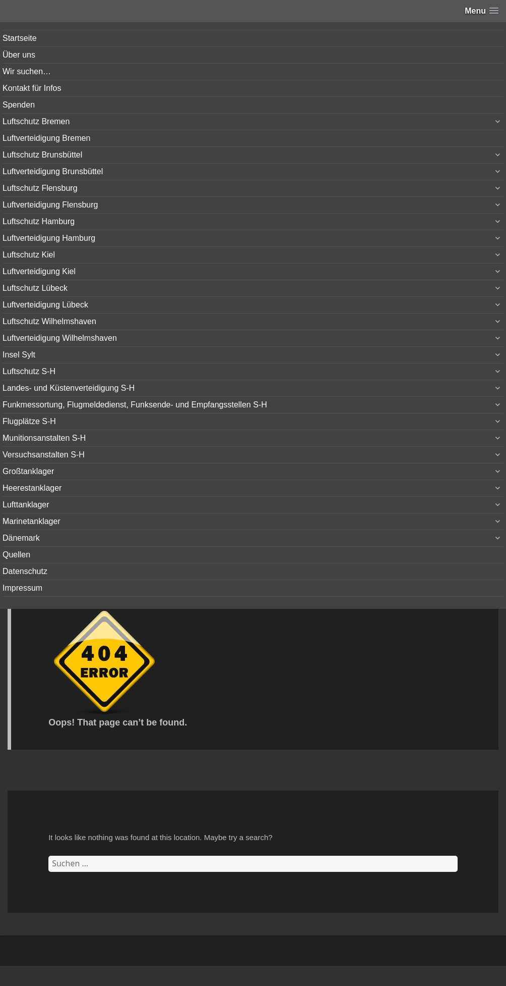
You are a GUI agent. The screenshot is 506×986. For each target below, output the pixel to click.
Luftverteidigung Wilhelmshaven (60, 338)
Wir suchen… (27, 71)
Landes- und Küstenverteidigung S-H (69, 388)
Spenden (19, 104)
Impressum (22, 588)
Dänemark (21, 538)
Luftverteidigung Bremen (46, 138)
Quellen (16, 554)
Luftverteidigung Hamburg (49, 238)
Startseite (20, 38)
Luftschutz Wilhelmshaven (49, 321)
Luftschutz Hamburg (39, 221)
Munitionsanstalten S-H (44, 438)
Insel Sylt (19, 354)
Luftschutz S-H (29, 371)
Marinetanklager (31, 521)
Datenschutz (25, 571)
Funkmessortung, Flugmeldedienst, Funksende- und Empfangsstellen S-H (135, 404)
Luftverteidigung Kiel (39, 271)
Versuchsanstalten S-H (44, 454)
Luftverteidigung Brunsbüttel (53, 171)
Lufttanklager (26, 504)
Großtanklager (28, 471)
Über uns (19, 54)
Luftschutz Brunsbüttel (42, 154)
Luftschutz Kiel (29, 254)
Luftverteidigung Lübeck (45, 304)
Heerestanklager (32, 488)
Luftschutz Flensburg (40, 188)
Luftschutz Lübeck (35, 288)
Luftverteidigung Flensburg (50, 204)
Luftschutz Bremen (36, 121)
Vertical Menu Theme (272, 976)
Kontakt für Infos (32, 88)
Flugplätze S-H (29, 421)
